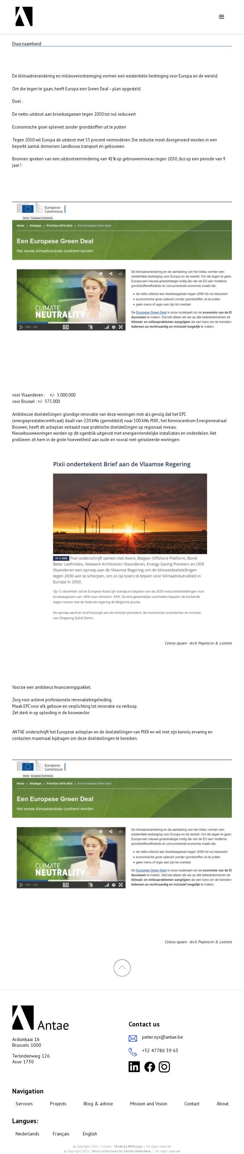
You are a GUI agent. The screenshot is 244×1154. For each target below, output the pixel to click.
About (222, 1104)
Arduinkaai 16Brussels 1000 (26, 1042)
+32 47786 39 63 (160, 1051)
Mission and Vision (148, 1104)
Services (24, 1104)
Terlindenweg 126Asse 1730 (31, 1059)
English (90, 1134)
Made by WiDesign (128, 1146)
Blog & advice (98, 1104)
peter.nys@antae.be (162, 1037)
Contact (191, 1104)
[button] (222, 17)
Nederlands (27, 1134)
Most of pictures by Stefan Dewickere (121, 1151)
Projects (58, 1104)
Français (61, 1134)
